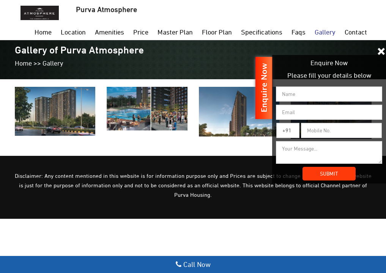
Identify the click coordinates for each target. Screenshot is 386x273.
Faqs (298, 32)
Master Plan (175, 32)
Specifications (261, 32)
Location (73, 32)
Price (140, 32)
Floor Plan (217, 32)
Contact (356, 32)
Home (43, 32)
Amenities (109, 32)
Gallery (325, 32)
